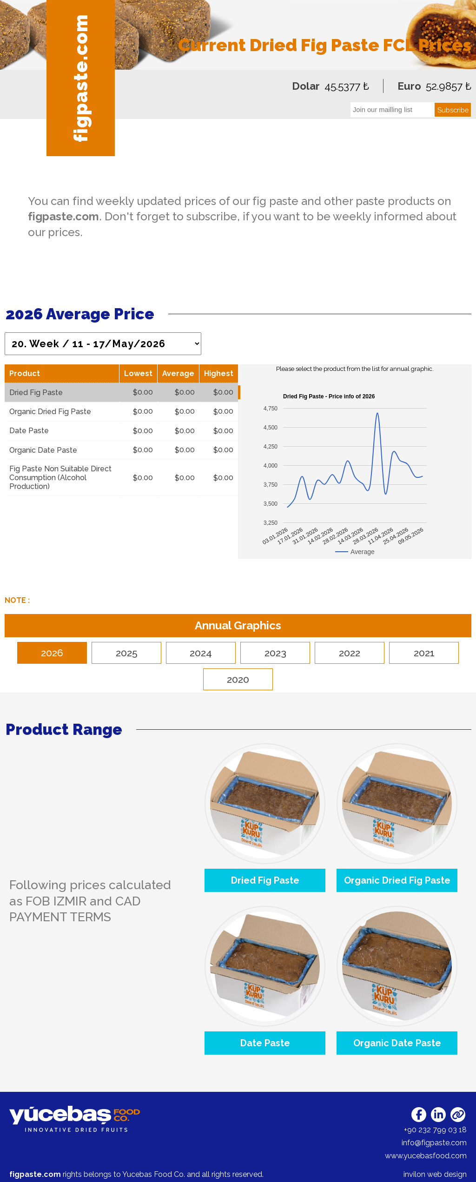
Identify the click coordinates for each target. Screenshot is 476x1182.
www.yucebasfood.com (426, 1155)
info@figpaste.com (434, 1142)
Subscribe (453, 110)
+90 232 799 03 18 (435, 1129)
